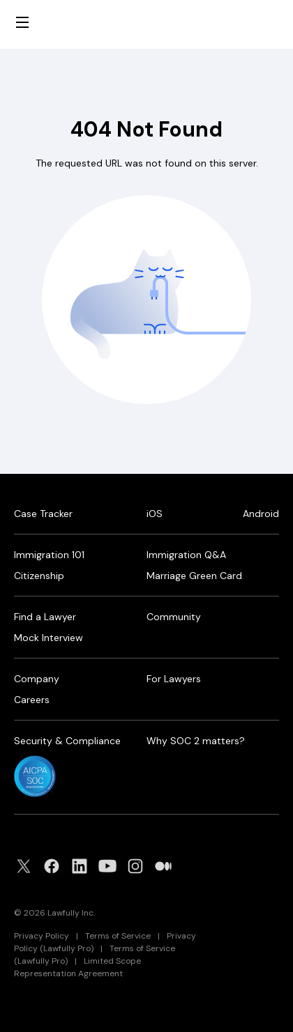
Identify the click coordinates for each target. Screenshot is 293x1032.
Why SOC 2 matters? (195, 740)
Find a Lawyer (45, 616)
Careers (32, 699)
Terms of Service (118, 935)
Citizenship (39, 575)
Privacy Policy (41, 935)
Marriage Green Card (194, 575)
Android (261, 513)
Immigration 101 (49, 554)
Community (173, 616)
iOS (154, 513)
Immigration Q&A (186, 554)
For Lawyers (173, 678)
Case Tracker (43, 513)
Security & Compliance (67, 740)
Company (36, 678)
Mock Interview (48, 637)
